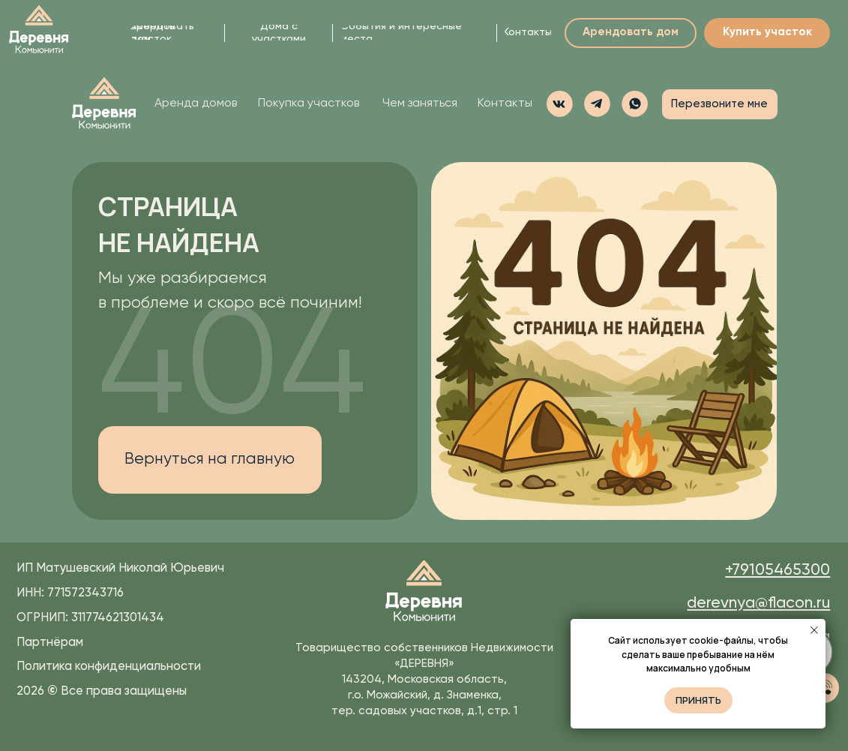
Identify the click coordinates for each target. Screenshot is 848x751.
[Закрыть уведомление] (814, 630)
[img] (39, 30)
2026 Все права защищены (101, 691)
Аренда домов (195, 104)
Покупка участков (308, 104)
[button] (635, 104)
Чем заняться (419, 104)
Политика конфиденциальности (108, 666)
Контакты (505, 104)
